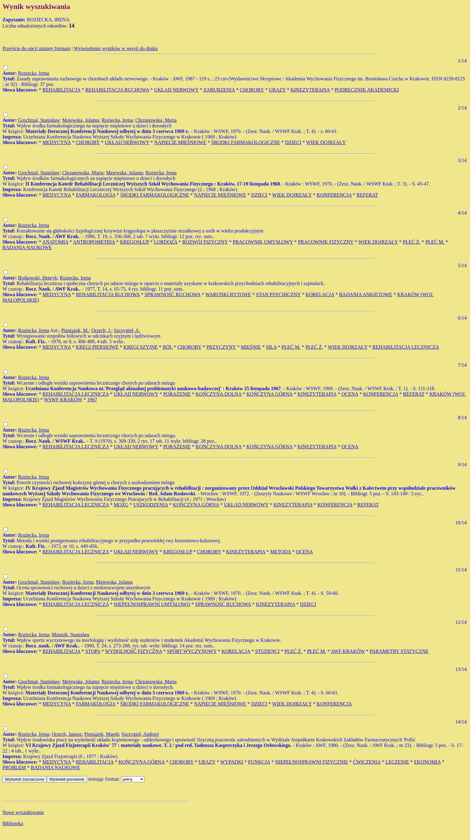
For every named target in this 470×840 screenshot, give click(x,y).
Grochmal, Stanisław (38, 120)
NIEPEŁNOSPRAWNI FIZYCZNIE (311, 762)
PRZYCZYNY (221, 347)
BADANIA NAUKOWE (27, 247)
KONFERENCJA (334, 195)
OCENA (349, 394)
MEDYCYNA (56, 142)
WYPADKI (231, 762)
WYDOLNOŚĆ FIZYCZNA (133, 651)
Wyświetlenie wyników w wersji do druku (115, 48)
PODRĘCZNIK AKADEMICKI (366, 89)
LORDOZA (165, 242)
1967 (92, 399)
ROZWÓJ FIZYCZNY (205, 242)
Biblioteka (12, 823)
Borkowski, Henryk (37, 277)
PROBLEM (14, 767)
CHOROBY (252, 89)
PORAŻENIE (177, 394)
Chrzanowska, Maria (155, 120)
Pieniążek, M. (74, 330)
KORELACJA (319, 294)
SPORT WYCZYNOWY (192, 651)
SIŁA (271, 347)
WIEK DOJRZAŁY (326, 142)
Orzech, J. (101, 330)
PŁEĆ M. (434, 242)
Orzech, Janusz (67, 734)
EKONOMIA (427, 762)
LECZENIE (397, 762)
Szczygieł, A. (127, 330)
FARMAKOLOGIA (95, 195)
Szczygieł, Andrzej (140, 734)
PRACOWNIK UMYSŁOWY (263, 242)
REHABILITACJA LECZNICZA (406, 347)
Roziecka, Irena (33, 73)
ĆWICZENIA (367, 762)
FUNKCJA (259, 762)
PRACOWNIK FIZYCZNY (325, 242)
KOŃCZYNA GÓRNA (269, 394)
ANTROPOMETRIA (94, 242)
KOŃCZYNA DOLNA (218, 394)
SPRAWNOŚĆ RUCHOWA (172, 294)
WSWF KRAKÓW (63, 399)
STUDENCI (267, 651)
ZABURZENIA (219, 89)
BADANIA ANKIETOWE (365, 294)
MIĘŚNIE (251, 347)
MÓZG (121, 504)
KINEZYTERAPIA (310, 89)
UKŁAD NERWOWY (176, 89)
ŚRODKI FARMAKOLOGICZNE (245, 142)
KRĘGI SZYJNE (140, 347)
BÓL (167, 347)
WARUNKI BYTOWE (228, 294)
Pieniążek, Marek (101, 734)
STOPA (92, 651)
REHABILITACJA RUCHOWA (117, 89)
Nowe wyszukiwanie (23, 812)
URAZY (277, 89)
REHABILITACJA (61, 89)
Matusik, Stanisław (71, 634)
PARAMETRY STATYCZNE (399, 651)
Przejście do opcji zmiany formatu (36, 48)
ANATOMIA (55, 242)
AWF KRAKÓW (348, 651)
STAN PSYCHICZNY (278, 294)
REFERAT (367, 195)
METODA (280, 551)
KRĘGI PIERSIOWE (97, 347)
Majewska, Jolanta (80, 120)
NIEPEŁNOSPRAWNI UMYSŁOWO (152, 604)
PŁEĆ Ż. (411, 242)
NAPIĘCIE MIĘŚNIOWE (180, 142)
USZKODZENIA (150, 504)
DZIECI (293, 142)
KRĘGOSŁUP (134, 242)
